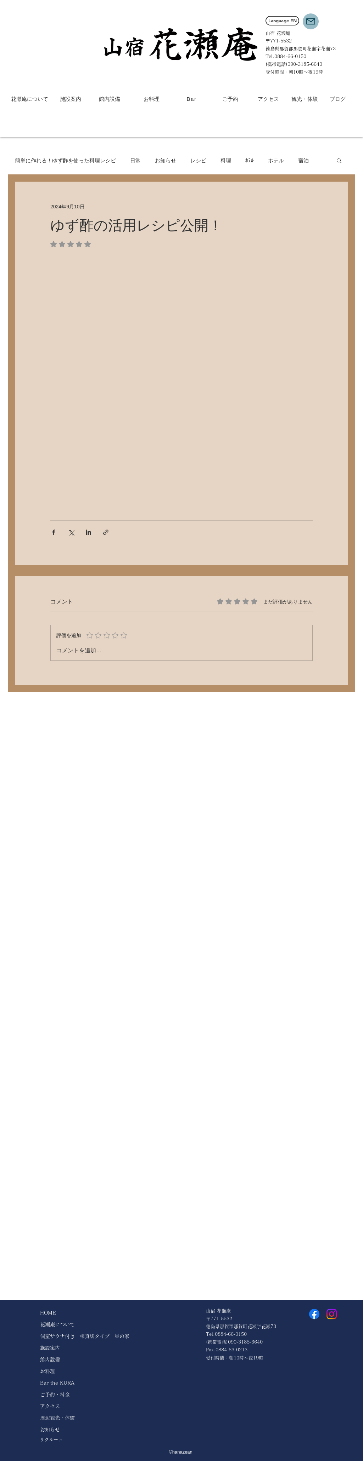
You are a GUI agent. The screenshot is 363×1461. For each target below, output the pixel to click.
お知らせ (165, 160)
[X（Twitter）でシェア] (71, 532)
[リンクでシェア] (105, 532)
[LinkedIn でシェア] (88, 532)
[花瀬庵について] (29, 99)
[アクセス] (268, 99)
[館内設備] (109, 99)
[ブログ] (337, 99)
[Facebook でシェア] (53, 532)
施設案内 (50, 1347)
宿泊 (303, 160)
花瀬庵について (57, 1324)
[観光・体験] (304, 99)
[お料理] (151, 99)
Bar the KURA (57, 1382)
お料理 (47, 1371)
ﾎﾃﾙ (249, 160)
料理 (225, 160)
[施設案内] (70, 99)
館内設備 (50, 1359)
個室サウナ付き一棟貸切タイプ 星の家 (84, 1336)
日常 (135, 160)
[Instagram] (332, 1314)
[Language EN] (282, 20)
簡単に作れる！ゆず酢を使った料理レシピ (65, 160)
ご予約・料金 (55, 1394)
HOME (48, 1312)
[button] (311, 21)
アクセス (50, 1406)
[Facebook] (314, 1314)
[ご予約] (230, 99)
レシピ (198, 160)
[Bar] (192, 99)
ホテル (276, 160)
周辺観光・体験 (57, 1417)
